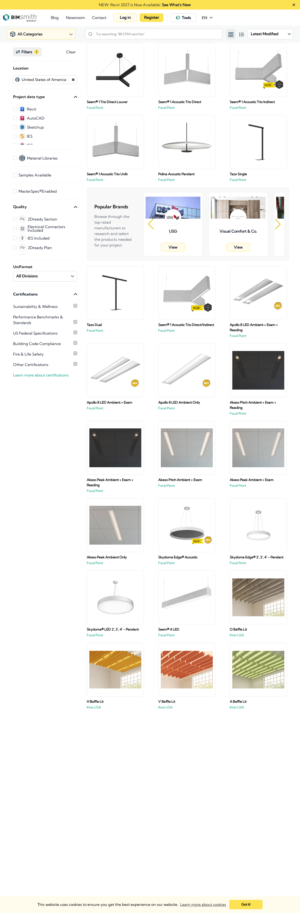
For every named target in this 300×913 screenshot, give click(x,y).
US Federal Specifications (35, 333)
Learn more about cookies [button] (203, 904)
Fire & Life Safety (28, 354)
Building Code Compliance (37, 343)
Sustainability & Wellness (35, 306)
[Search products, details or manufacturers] (153, 34)
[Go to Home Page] (29, 17)
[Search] (91, 34)
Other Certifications (30, 364)
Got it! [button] (245, 904)
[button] (207, 17)
